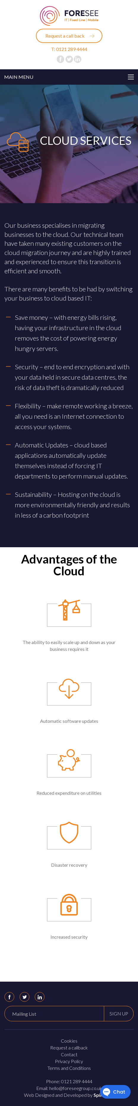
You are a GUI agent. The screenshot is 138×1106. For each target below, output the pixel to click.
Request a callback (69, 1047)
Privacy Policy (69, 1061)
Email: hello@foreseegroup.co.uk (69, 1088)
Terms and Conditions (69, 1068)
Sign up (119, 1013)
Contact (69, 1054)
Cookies (69, 1041)
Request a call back (65, 35)
